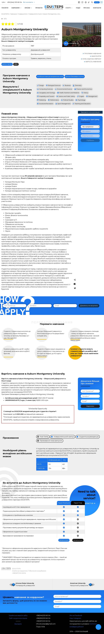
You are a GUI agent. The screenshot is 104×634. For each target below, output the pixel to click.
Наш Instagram (75, 618)
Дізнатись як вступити (89, 306)
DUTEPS (53, 7)
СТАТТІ (69, 8)
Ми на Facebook (76, 615)
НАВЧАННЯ (17, 8)
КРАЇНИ (28, 8)
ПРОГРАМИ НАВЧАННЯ (92, 53)
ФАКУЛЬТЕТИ (96, 56)
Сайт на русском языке (18, 618)
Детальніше (64, 540)
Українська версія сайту (18, 615)
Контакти (18, 624)
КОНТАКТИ (97, 8)
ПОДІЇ (78, 8)
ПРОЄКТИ (38, 8)
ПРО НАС (86, 8)
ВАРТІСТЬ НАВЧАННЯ (93, 62)
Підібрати (90, 140)
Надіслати (90, 406)
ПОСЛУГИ (5, 8)
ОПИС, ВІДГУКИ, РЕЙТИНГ (91, 59)
